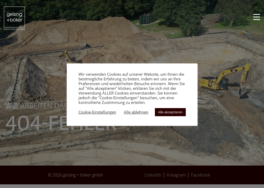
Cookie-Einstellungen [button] (97, 112)
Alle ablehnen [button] (136, 112)
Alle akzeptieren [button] (170, 112)
